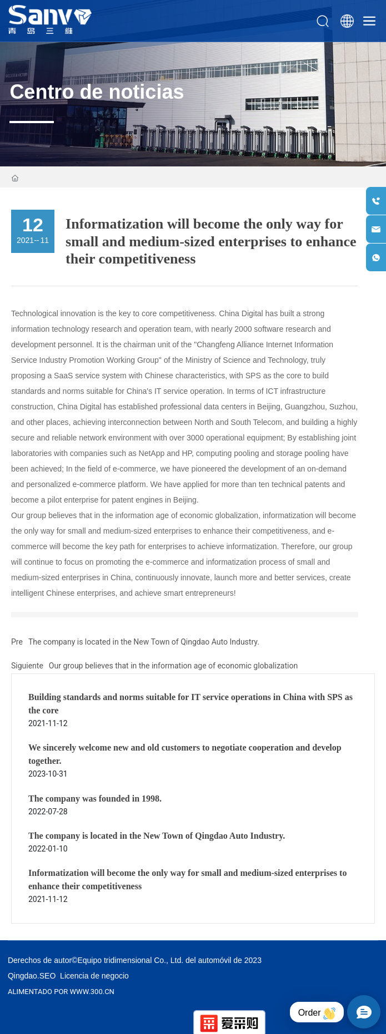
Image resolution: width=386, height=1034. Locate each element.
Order (316, 1013)
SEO (47, 975)
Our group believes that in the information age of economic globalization (173, 665)
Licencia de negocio (94, 975)
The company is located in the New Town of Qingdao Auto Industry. (143, 641)
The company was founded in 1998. (95, 798)
